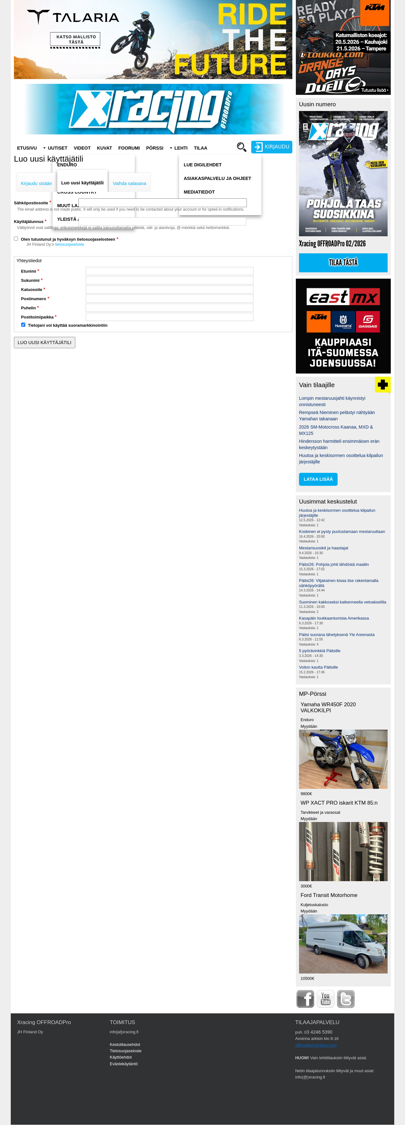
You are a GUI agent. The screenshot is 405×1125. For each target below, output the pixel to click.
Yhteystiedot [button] (28, 260)
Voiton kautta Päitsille (318, 667)
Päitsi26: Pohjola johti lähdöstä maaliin (334, 564)
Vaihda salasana (129, 183)
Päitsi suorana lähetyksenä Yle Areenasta (337, 634)
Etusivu (27, 148)
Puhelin (28, 308)
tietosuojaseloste (69, 244)
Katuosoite (31, 289)
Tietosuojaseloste (125, 1050)
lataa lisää (318, 479)
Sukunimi (30, 280)
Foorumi (129, 148)
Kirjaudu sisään (36, 183)
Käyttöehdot (121, 1057)
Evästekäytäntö (124, 1063)
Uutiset (57, 148)
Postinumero (33, 298)
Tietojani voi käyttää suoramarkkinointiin (68, 325)
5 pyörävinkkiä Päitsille (319, 650)
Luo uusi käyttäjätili (82, 182)
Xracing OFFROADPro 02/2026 (332, 244)
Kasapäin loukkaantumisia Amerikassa (334, 618)
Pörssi (154, 148)
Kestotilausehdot (125, 1044)
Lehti (181, 148)
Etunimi (28, 271)
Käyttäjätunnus (29, 221)
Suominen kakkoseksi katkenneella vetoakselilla (342, 602)
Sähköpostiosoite (31, 203)
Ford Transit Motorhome (329, 895)
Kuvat (104, 148)
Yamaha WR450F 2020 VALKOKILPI (328, 708)
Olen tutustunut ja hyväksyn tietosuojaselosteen (68, 239)
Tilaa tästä (343, 263)
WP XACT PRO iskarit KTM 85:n (339, 803)
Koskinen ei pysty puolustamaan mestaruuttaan (342, 531)
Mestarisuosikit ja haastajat (323, 548)
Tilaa (200, 148)
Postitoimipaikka (37, 317)
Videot (82, 148)
